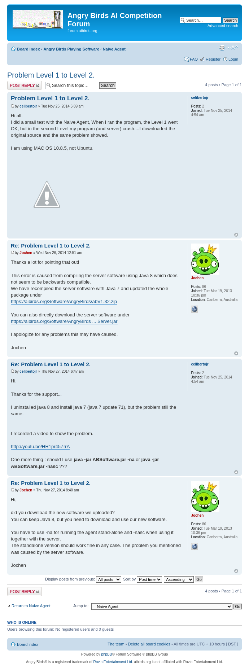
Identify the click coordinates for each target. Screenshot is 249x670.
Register (213, 59)
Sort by (142, 579)
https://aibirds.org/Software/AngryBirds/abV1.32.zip (64, 301)
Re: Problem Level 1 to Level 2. (51, 245)
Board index (28, 49)
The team (116, 644)
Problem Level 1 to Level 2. (51, 75)
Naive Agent (114, 49)
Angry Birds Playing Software (71, 49)
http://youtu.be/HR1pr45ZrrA (40, 446)
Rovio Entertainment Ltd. (113, 662)
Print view (222, 47)
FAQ (194, 59)
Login (233, 59)
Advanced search (223, 25)
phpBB (106, 654)
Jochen (25, 253)
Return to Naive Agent (31, 606)
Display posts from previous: (83, 579)
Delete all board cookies (149, 644)
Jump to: (80, 606)
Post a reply (24, 85)
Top (236, 235)
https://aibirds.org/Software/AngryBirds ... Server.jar (64, 321)
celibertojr (28, 106)
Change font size (233, 47)
